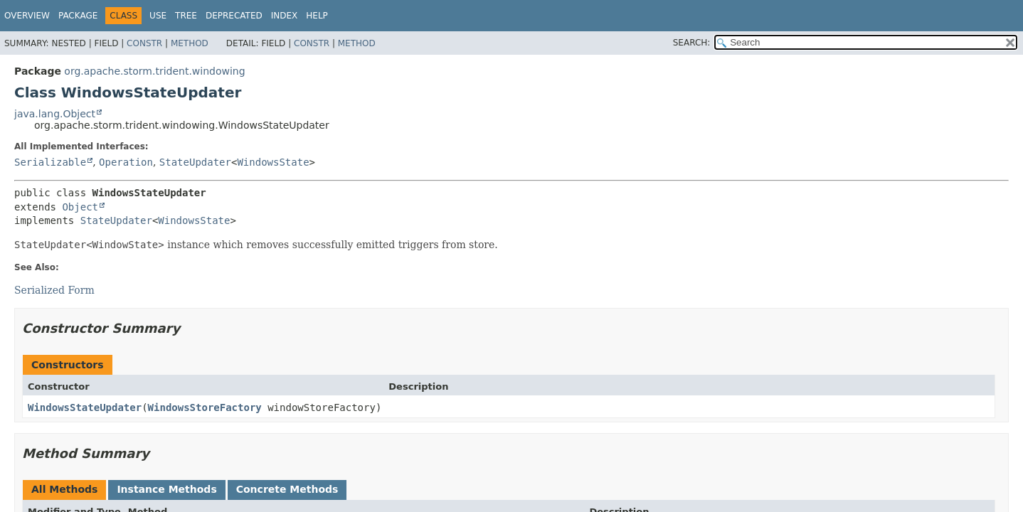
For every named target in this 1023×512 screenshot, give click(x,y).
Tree (186, 16)
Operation (126, 162)
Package (77, 16)
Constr (144, 43)
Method (189, 43)
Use (157, 16)
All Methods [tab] (64, 489)
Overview (27, 16)
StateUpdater (195, 162)
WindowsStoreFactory (205, 407)
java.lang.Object (54, 113)
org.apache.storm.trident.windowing (154, 71)
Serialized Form (54, 290)
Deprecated (234, 16)
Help (317, 16)
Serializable (50, 162)
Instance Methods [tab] (166, 489)
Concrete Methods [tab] (287, 489)
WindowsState (273, 162)
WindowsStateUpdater (85, 407)
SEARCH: (692, 43)
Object (80, 207)
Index (284, 16)
